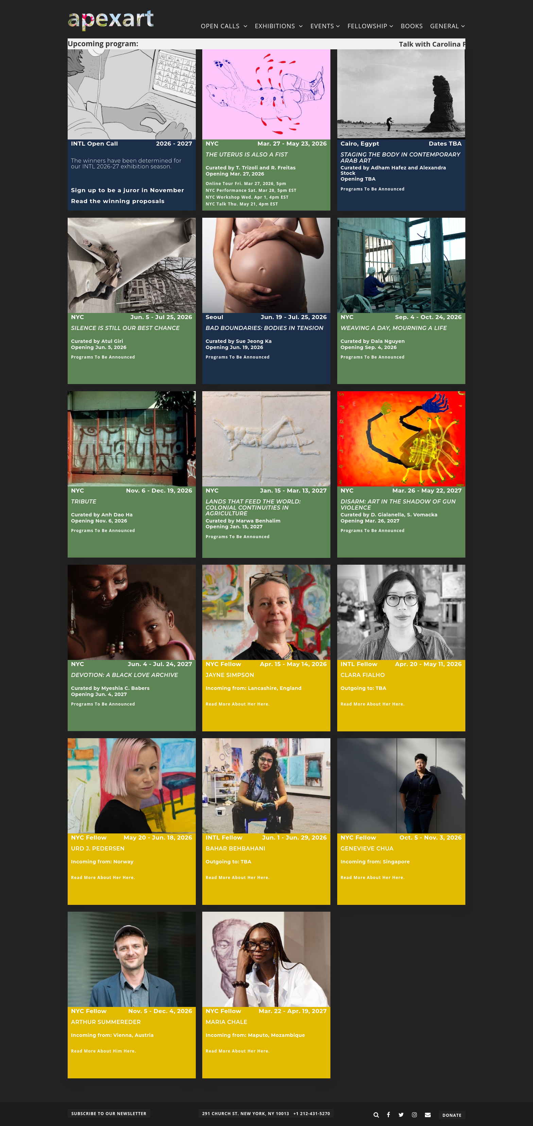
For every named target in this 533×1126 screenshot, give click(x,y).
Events (325, 26)
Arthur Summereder (106, 1022)
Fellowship (370, 26)
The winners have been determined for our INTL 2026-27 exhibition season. (126, 167)
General (447, 26)
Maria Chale (226, 1022)
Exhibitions (279, 26)
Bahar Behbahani (235, 851)
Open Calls (224, 26)
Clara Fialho (363, 678)
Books (412, 26)
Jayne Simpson (230, 675)
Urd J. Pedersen (98, 848)
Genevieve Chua (367, 848)
